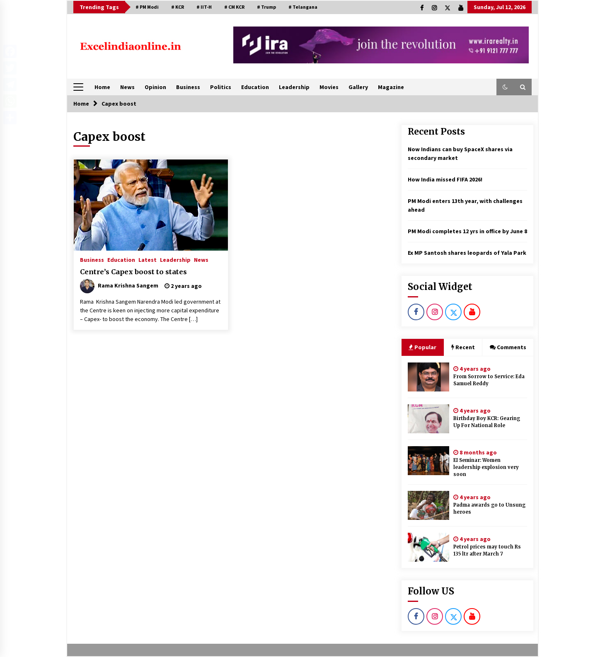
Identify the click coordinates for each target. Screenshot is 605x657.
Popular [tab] (422, 347)
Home (102, 87)
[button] (505, 87)
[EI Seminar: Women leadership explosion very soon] (428, 460)
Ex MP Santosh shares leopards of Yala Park (467, 252)
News (127, 87)
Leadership (294, 87)
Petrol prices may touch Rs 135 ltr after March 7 (487, 550)
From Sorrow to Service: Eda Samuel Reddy (489, 380)
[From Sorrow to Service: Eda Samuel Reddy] (428, 376)
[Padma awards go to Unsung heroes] (428, 505)
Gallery (358, 87)
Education (255, 87)
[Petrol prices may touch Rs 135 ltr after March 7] (428, 547)
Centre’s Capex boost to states (133, 272)
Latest (147, 259)
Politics (220, 87)
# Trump (266, 7)
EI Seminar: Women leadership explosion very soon (486, 467)
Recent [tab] (463, 347)
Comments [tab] (508, 347)
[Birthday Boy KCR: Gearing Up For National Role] (428, 418)
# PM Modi (147, 7)
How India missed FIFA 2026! (445, 179)
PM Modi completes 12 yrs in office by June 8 (467, 231)
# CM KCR (234, 7)
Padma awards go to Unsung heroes (489, 508)
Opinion (155, 87)
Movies (329, 87)
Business (188, 87)
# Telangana (302, 7)
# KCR (177, 7)
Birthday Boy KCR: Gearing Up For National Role (486, 421)
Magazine (391, 87)
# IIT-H (204, 7)
